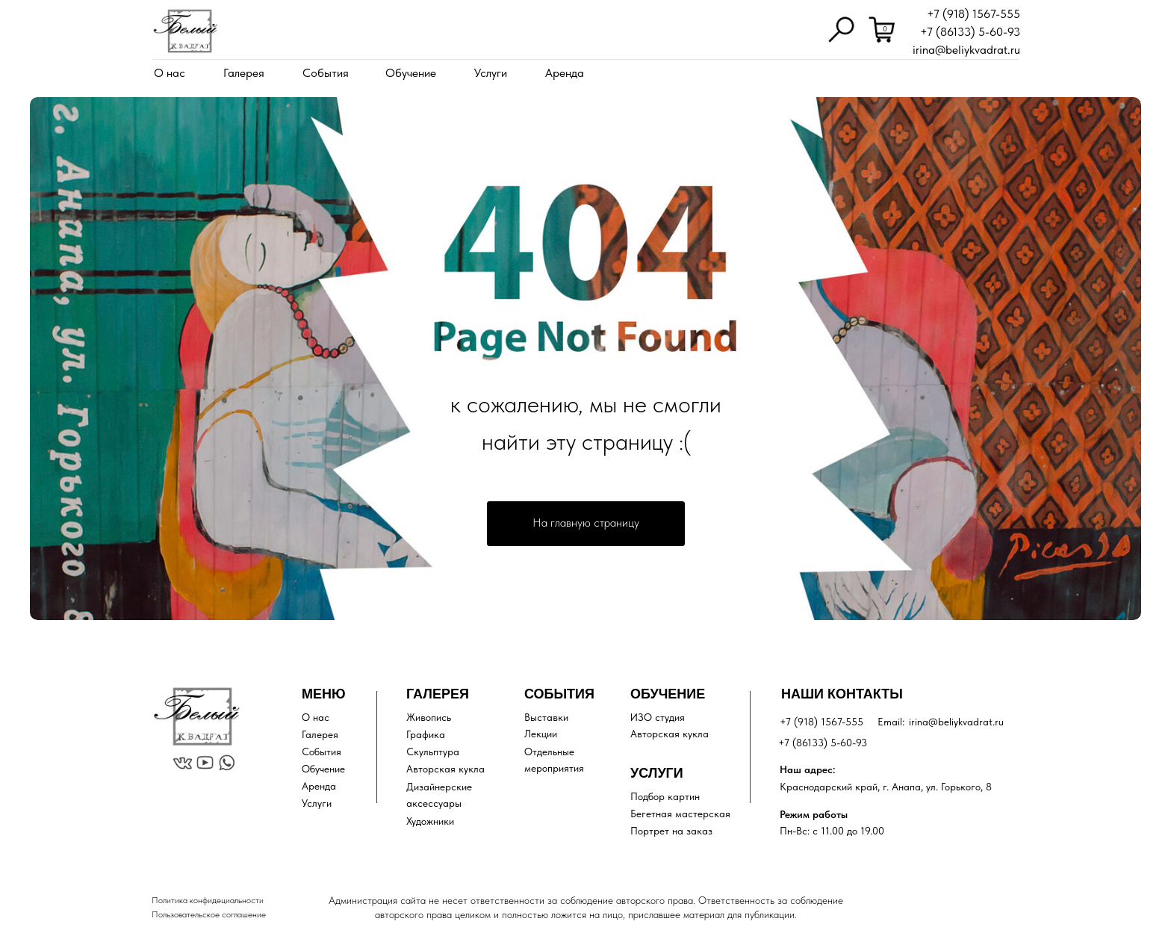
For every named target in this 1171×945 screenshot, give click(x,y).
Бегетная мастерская (680, 813)
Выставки (546, 717)
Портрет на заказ (671, 831)
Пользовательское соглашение (209, 914)
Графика (425, 734)
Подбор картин (665, 796)
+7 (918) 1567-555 (973, 14)
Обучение (410, 73)
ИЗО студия (657, 717)
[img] (185, 31)
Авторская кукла (445, 769)
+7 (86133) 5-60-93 (970, 32)
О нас (169, 73)
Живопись (428, 717)
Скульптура (432, 751)
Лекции (540, 734)
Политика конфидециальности (208, 900)
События (325, 73)
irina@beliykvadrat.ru (966, 50)
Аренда (564, 73)
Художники (430, 821)
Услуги (490, 73)
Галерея (243, 73)
